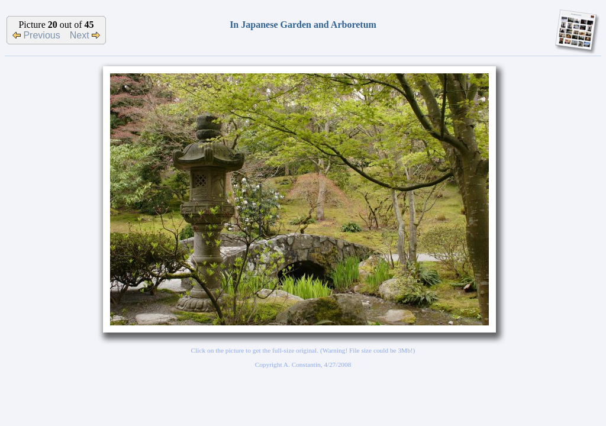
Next (85, 35)
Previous (36, 35)
